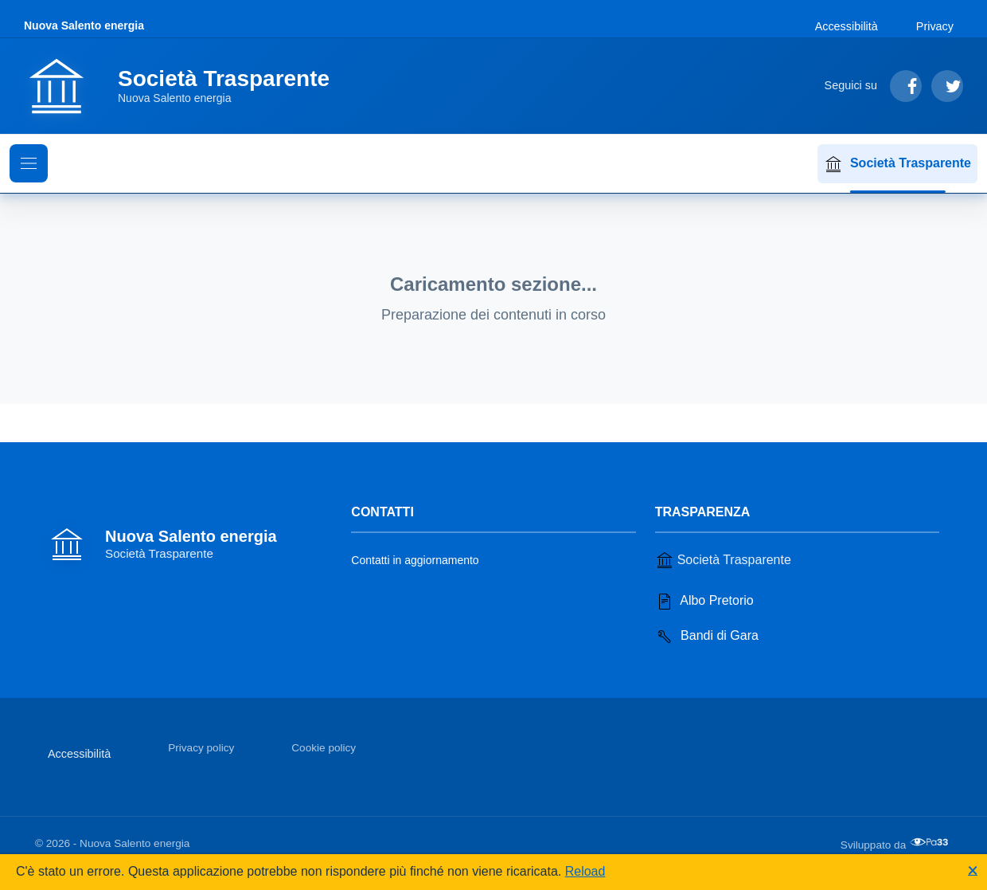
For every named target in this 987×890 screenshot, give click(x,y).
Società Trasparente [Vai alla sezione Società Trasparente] (723, 560)
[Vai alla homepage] (186, 86)
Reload (585, 871)
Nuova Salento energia (84, 25)
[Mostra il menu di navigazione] (29, 163)
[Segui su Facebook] (906, 86)
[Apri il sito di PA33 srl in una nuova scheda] (930, 842)
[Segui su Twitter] (947, 86)
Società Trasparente (897, 164)
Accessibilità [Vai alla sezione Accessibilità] (846, 26)
